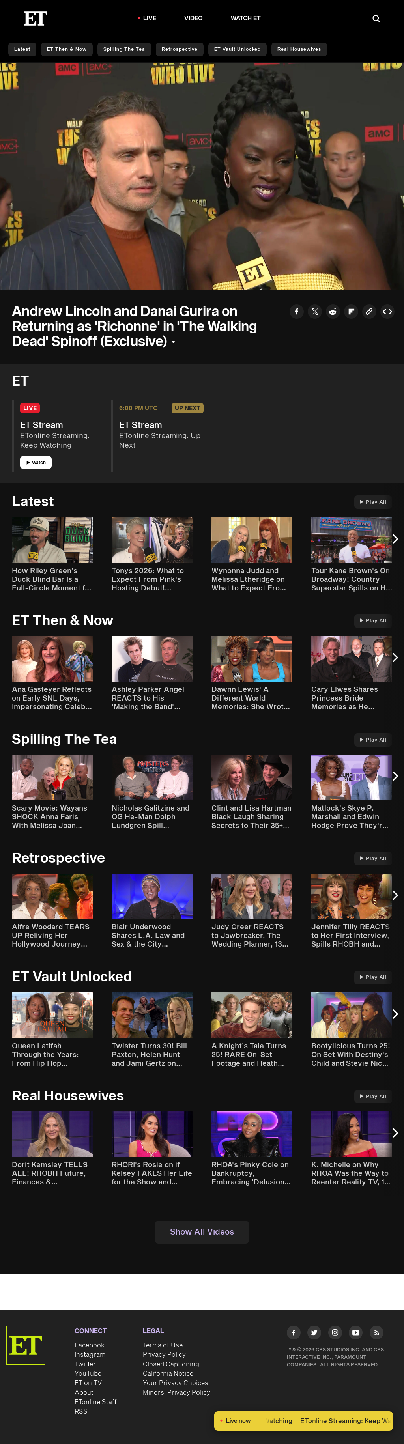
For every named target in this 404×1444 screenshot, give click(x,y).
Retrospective (180, 49)
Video (193, 18)
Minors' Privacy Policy (176, 1392)
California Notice (168, 1374)
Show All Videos (202, 1232)
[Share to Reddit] (333, 313)
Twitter (85, 1364)
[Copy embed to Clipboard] (387, 313)
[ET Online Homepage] (35, 18)
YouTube (88, 1374)
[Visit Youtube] (356, 1334)
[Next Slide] (394, 542)
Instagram (90, 1355)
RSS (81, 1411)
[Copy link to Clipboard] (369, 313)
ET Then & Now (67, 49)
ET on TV (88, 1383)
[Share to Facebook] (297, 313)
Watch (36, 463)
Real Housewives (299, 49)
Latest (22, 49)
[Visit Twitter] (314, 1334)
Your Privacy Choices (175, 1383)
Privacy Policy (164, 1355)
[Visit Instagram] (335, 1334)
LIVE (150, 18)
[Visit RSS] (376, 1334)
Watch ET (246, 18)
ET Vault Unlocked (237, 49)
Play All (373, 502)
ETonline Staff (96, 1402)
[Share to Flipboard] (351, 313)
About (84, 1392)
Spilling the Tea (124, 49)
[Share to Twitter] (315, 313)
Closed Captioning (171, 1364)
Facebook (90, 1345)
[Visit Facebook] (294, 1334)
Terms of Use (163, 1345)
